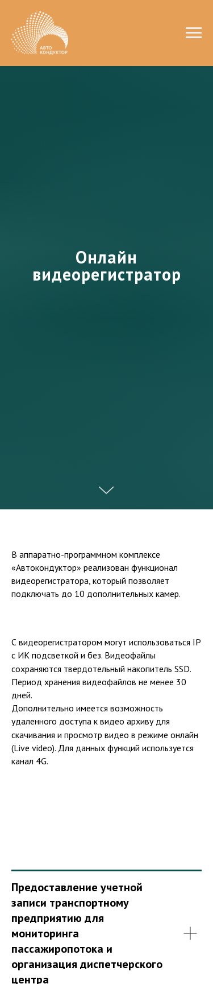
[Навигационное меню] (194, 33)
